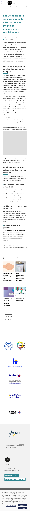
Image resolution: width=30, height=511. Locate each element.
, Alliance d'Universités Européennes (15, 445)
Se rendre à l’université (14, 479)
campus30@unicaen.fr (14, 249)
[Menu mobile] (24, 3)
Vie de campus (19, 37)
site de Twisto (15, 162)
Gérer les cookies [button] (11, 505)
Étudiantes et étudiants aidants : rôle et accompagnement (7, 278)
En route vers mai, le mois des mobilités (20, 300)
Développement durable (8, 37)
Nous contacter (11, 475)
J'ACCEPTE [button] (22, 505)
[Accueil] (2, 6)
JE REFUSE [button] (22, 508)
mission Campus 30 (22, 247)
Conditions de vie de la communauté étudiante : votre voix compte (8, 303)
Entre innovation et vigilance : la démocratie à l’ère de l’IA (20, 277)
